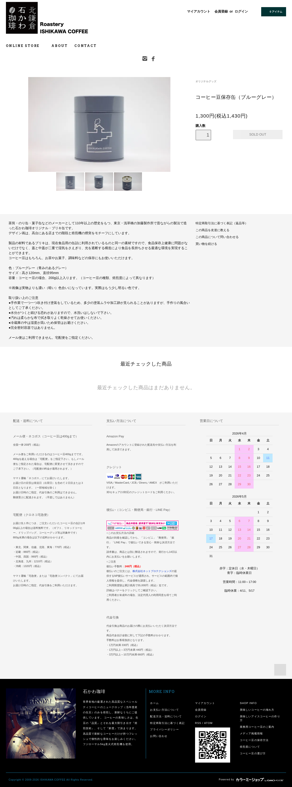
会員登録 (221, 11)
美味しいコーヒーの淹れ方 (257, 709)
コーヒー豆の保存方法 (254, 740)
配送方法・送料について (166, 716)
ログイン (241, 11)
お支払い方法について (164, 709)
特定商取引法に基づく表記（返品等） (222, 223)
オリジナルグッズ (206, 81)
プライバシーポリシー (164, 729)
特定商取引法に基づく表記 (167, 723)
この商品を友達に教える (212, 230)
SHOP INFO (248, 703)
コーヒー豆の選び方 (253, 753)
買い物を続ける (206, 244)
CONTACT (85, 45)
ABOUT (59, 45)
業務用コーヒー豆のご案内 (257, 726)
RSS (198, 723)
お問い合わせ (158, 736)
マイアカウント (198, 11)
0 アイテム (273, 11)
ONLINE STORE (25, 45)
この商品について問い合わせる (217, 237)
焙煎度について (250, 746)
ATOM (208, 723)
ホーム (154, 703)
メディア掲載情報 (251, 733)
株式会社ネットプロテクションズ (152, 571)
